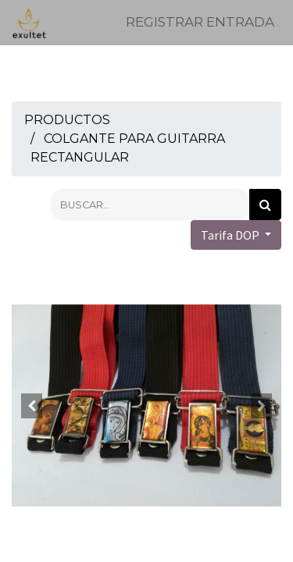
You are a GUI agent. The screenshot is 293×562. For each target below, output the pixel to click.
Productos (67, 119)
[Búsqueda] (265, 204)
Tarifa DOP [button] (231, 235)
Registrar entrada (200, 22)
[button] (32, 406)
